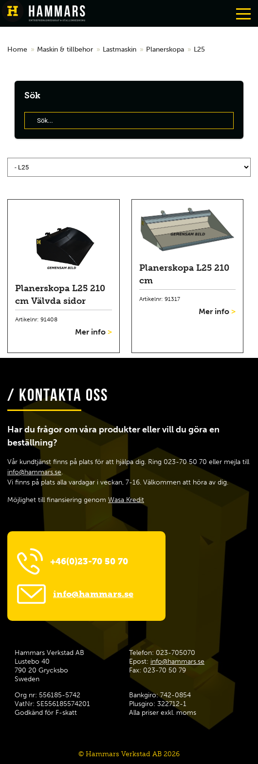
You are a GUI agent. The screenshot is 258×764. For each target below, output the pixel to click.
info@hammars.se (34, 472)
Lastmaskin (119, 49)
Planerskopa (165, 49)
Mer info (93, 331)
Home (17, 49)
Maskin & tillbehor (65, 49)
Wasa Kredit (126, 500)
